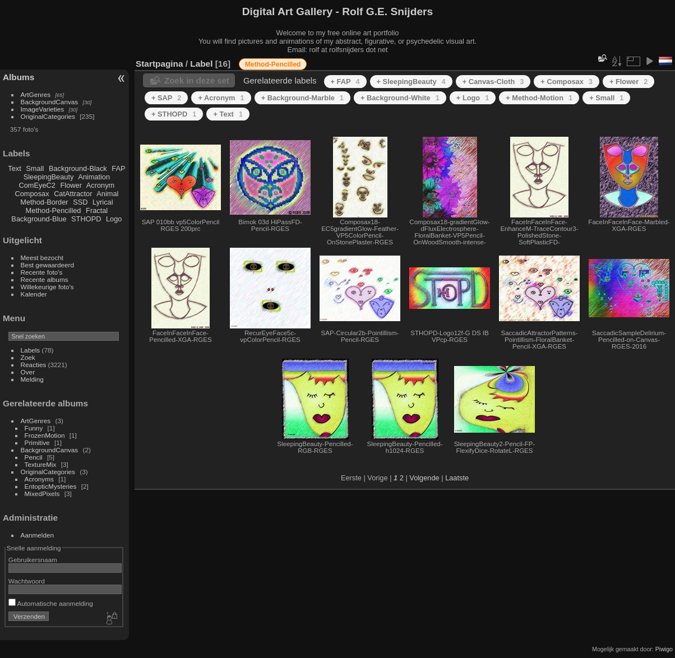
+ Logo (472, 98)
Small (35, 168)
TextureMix (41, 464)
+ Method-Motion (539, 98)
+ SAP (166, 98)
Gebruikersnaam (32, 559)
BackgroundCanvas (49, 101)
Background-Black (78, 168)
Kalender (34, 294)
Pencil (34, 457)
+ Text (228, 114)
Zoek (28, 357)
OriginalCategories (48, 116)
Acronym (100, 185)
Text (14, 168)
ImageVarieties (42, 109)
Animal (107, 193)
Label (201, 63)
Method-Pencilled (53, 210)
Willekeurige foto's (47, 286)
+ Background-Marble (302, 98)
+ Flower (628, 81)
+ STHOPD (173, 114)
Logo (114, 219)
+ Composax (566, 81)
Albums (18, 77)
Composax (32, 193)
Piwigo (664, 649)
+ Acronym (221, 98)
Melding (32, 379)
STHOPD (86, 219)
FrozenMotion (45, 435)
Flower (71, 185)
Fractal (97, 210)
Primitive (37, 442)
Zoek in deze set (196, 80)
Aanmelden (37, 535)
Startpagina (159, 63)
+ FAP (345, 81)
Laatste (457, 478)
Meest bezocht (42, 257)
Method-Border (44, 202)
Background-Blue (38, 219)
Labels (30, 350)
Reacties (34, 364)
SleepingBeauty (49, 177)
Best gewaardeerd (48, 264)
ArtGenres (36, 94)
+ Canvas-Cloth (493, 81)
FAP (118, 168)
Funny (34, 428)
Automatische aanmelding (50, 603)
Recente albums (44, 279)
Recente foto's (42, 272)
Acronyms (39, 479)
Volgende (424, 478)
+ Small (606, 98)
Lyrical (103, 202)
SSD (80, 202)
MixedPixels (42, 493)
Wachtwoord (26, 581)
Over (28, 372)
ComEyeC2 (37, 185)
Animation (94, 177)
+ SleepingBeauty (411, 81)
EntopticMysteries (51, 486)
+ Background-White (400, 98)
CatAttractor (73, 193)
